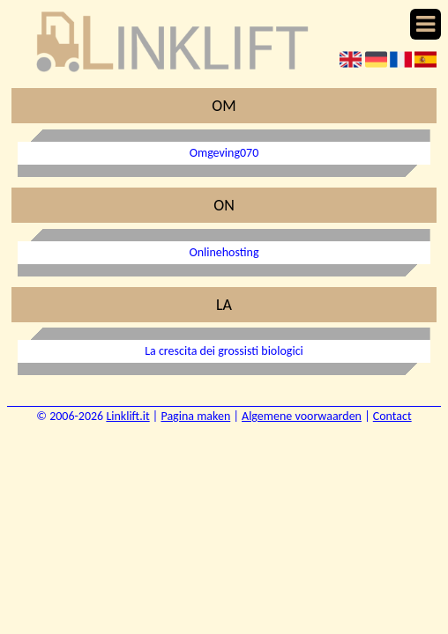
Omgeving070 (224, 152)
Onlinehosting (223, 252)
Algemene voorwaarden (302, 416)
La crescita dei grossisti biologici (224, 350)
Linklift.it (127, 416)
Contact (392, 416)
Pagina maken (195, 416)
